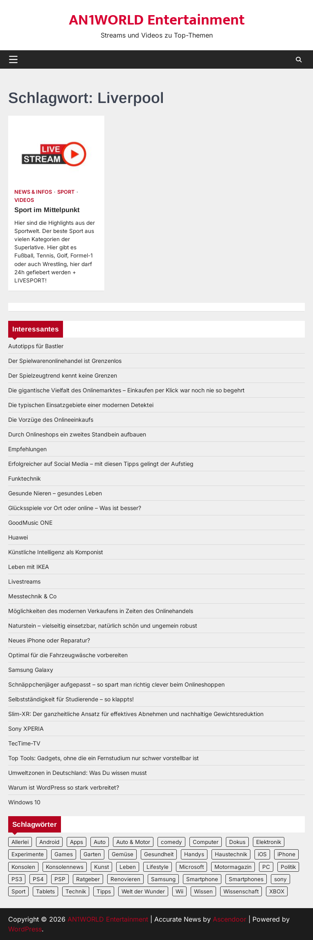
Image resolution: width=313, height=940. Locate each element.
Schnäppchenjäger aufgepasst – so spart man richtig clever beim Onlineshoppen (116, 684)
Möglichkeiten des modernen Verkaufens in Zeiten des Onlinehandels (100, 610)
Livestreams (24, 581)
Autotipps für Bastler (35, 345)
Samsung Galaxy (30, 669)
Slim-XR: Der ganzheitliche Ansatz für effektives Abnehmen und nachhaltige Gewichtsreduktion (135, 713)
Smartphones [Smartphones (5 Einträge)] (246, 879)
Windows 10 (24, 802)
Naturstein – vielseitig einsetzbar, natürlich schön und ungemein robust (102, 625)
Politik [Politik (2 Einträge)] (288, 866)
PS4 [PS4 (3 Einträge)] (38, 879)
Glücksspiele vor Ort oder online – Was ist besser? (74, 507)
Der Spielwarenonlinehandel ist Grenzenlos (65, 360)
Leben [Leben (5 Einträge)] (127, 866)
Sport (65, 192)
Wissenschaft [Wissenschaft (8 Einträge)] (241, 891)
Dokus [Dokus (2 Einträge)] (237, 842)
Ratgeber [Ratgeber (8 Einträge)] (88, 879)
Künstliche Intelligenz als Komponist (55, 551)
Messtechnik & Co (32, 596)
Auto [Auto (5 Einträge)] (100, 842)
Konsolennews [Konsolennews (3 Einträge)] (64, 866)
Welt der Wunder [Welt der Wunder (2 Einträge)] (143, 891)
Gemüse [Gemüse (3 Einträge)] (122, 854)
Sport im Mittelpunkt (48, 210)
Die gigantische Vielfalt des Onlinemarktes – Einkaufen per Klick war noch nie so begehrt (126, 390)
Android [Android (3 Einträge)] (49, 842)
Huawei (18, 537)
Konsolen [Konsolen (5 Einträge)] (23, 866)
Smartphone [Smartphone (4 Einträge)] (202, 879)
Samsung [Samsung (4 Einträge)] (163, 879)
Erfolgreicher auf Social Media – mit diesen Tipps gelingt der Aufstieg (101, 463)
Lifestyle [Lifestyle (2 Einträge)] (157, 866)
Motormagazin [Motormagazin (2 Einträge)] (233, 866)
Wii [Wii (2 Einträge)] (179, 891)
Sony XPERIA (26, 728)
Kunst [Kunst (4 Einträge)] (101, 866)
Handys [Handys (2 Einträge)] (194, 854)
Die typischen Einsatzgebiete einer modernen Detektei (80, 404)
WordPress (25, 929)
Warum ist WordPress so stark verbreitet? (63, 787)
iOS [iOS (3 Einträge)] (262, 854)
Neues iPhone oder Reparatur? (49, 640)
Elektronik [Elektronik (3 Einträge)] (268, 842)
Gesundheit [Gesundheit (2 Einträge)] (158, 854)
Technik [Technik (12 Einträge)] (75, 891)
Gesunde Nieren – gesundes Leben (55, 493)
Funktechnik (24, 478)
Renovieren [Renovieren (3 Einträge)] (125, 879)
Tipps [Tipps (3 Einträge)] (104, 891)
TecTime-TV (24, 743)
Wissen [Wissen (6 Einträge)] (203, 891)
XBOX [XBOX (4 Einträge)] (276, 891)
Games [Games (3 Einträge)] (63, 854)
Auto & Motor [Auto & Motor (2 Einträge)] (133, 842)
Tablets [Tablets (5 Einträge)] (45, 891)
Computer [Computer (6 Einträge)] (205, 842)
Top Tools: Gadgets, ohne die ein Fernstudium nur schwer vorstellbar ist (103, 757)
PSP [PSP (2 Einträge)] (59, 879)
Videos (24, 200)
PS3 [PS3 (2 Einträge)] (16, 879)
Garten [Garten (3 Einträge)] (92, 854)
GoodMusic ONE (30, 522)
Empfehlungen (27, 448)
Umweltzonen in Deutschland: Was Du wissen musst (77, 772)
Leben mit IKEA (28, 566)
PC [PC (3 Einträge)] (266, 866)
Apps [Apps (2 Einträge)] (76, 842)
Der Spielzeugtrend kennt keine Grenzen (62, 375)
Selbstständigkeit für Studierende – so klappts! (71, 699)
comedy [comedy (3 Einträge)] (171, 842)
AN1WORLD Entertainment (157, 20)
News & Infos (33, 192)
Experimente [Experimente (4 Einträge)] (27, 854)
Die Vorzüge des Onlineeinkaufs (50, 419)
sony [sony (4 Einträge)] (280, 879)
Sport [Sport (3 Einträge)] (18, 891)
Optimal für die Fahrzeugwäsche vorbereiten (68, 654)
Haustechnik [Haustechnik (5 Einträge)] (231, 854)
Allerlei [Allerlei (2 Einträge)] (20, 842)
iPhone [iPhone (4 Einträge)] (286, 854)
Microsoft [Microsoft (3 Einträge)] (191, 866)
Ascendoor (229, 919)
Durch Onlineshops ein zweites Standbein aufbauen (77, 434)
